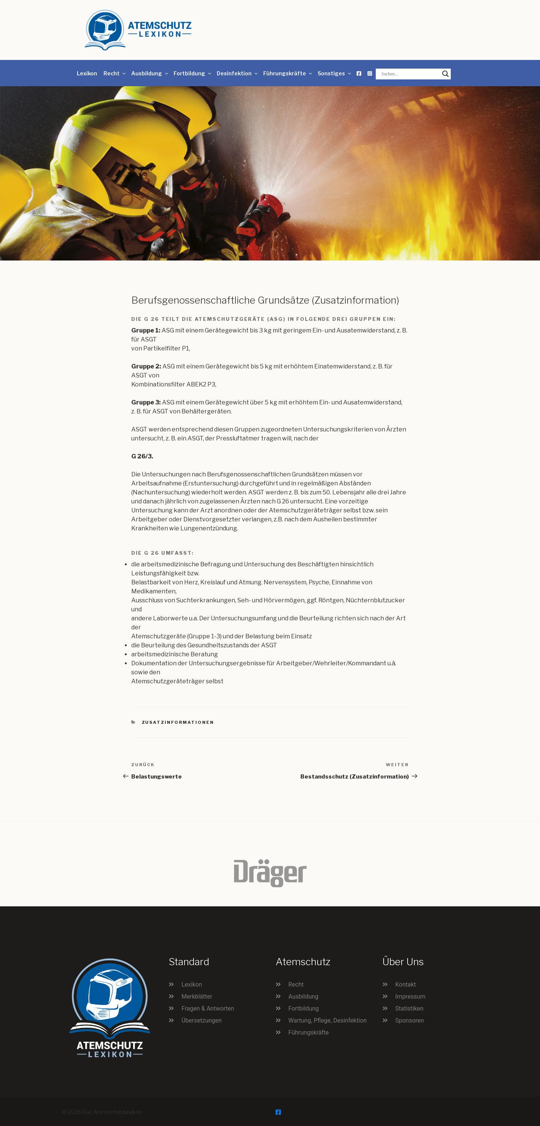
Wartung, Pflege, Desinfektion (327, 1020)
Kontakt (405, 984)
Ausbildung (150, 73)
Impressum (410, 996)
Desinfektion (238, 73)
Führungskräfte (288, 73)
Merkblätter (197, 996)
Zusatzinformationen (178, 722)
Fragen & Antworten (208, 1008)
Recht (115, 73)
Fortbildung (193, 73)
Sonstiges (335, 73)
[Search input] (409, 74)
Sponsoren (409, 1020)
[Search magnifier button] (445, 74)
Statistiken (409, 1008)
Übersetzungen (202, 1020)
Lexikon (87, 73)
